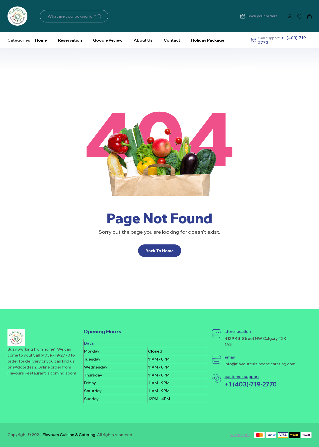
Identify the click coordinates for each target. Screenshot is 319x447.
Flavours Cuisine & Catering (69, 434)
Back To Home (160, 250)
